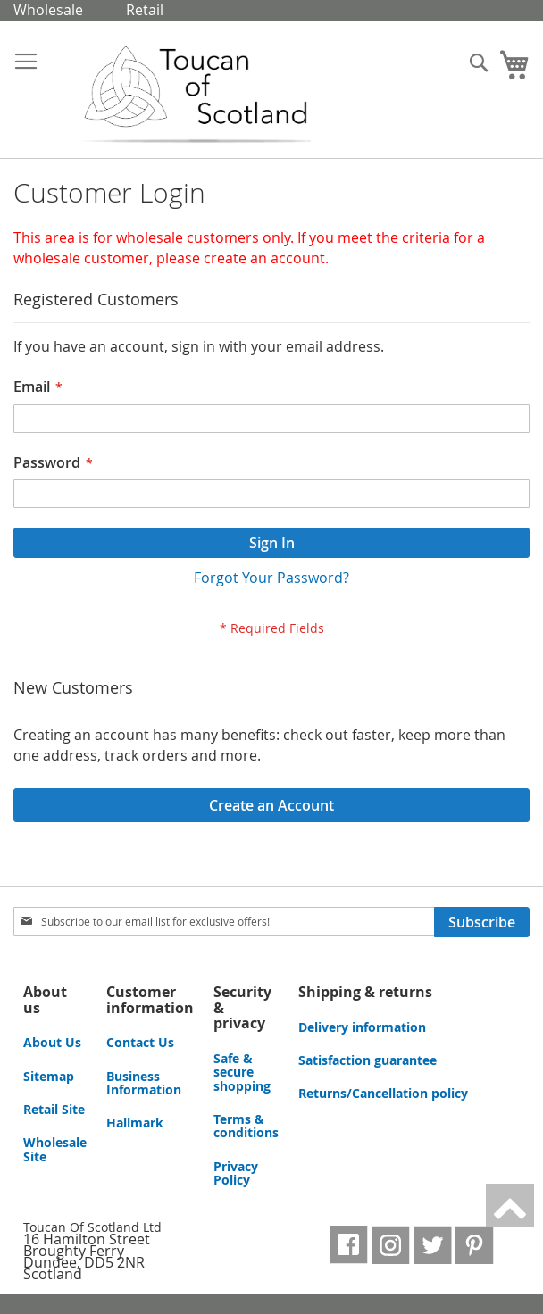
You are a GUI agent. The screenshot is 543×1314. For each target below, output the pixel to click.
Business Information (143, 1083)
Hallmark (134, 1122)
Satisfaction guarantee (367, 1060)
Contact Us (140, 1042)
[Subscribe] (482, 922)
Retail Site (54, 1109)
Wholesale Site (55, 1149)
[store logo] (182, 95)
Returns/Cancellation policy (383, 1093)
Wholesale (48, 10)
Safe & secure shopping (242, 1072)
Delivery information (362, 1027)
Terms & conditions (246, 1125)
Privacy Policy (235, 1173)
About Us (52, 1042)
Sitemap (48, 1076)
